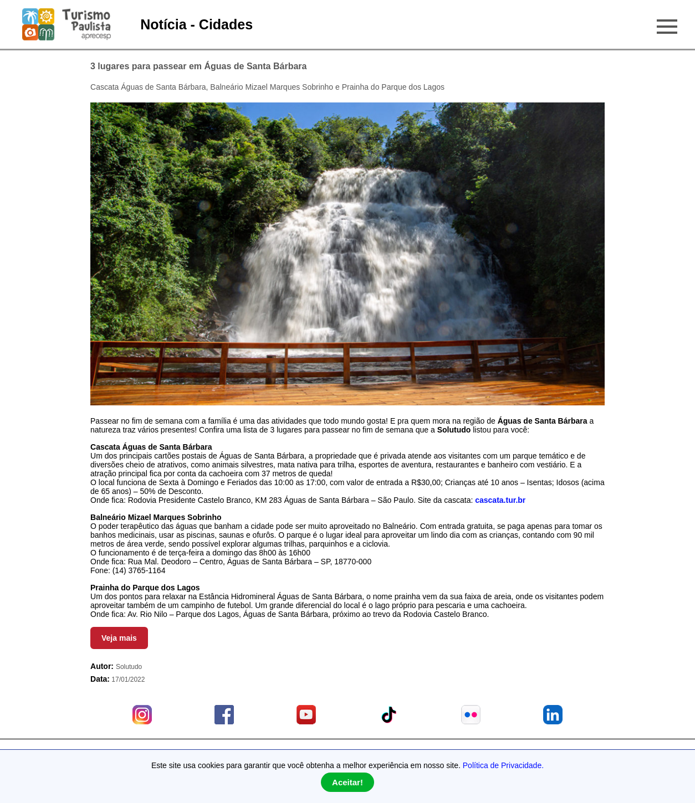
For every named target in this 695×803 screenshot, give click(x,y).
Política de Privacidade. (503, 765)
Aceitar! (347, 782)
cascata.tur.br (500, 500)
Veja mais (119, 638)
